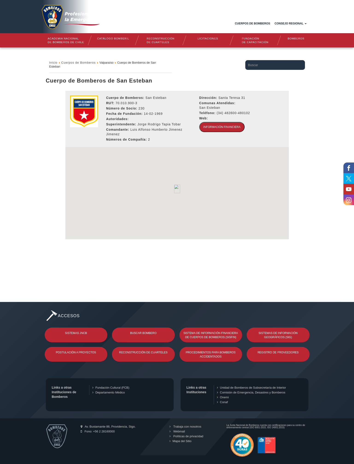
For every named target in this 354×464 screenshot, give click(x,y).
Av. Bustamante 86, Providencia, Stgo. (108, 426)
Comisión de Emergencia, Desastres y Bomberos (251, 392)
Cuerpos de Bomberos (252, 23)
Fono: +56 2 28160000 (98, 431)
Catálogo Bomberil (113, 38)
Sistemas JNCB (76, 333)
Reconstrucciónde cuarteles (161, 40)
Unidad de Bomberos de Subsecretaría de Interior (251, 387)
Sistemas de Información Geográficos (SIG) (278, 335)
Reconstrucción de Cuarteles (143, 352)
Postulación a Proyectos (76, 352)
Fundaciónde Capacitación (255, 40)
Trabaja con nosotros (185, 426)
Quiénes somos (163, 23)
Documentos (219, 23)
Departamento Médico (108, 392)
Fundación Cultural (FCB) (110, 387)
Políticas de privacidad (186, 436)
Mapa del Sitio (180, 441)
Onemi (223, 397)
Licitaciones (208, 38)
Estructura (192, 23)
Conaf (222, 402)
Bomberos (296, 38)
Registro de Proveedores (278, 352)
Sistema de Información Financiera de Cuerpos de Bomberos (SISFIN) (210, 335)
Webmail (177, 431)
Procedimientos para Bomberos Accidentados (211, 354)
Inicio (141, 23)
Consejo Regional (290, 23)
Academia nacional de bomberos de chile (66, 40)
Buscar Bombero (143, 333)
